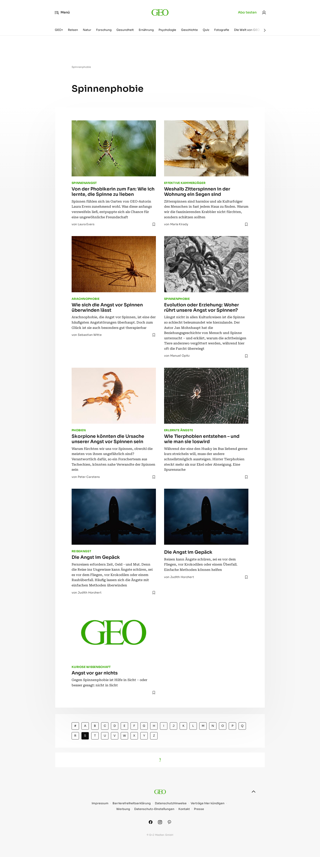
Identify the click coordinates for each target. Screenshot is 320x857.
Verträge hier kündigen (207, 803)
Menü (62, 12)
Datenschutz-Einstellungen (154, 809)
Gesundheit (125, 30)
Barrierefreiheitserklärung (132, 803)
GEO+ (59, 30)
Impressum (100, 803)
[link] (264, 12)
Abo (247, 12)
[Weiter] (264, 30)
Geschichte (189, 30)
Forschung (104, 30)
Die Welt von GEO (247, 30)
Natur (87, 30)
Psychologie (167, 30)
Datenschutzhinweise (171, 803)
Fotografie (221, 30)
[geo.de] (159, 12)
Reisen (73, 30)
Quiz (206, 30)
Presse (199, 809)
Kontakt (184, 809)
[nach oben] (253, 792)
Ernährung (146, 30)
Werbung (123, 809)
